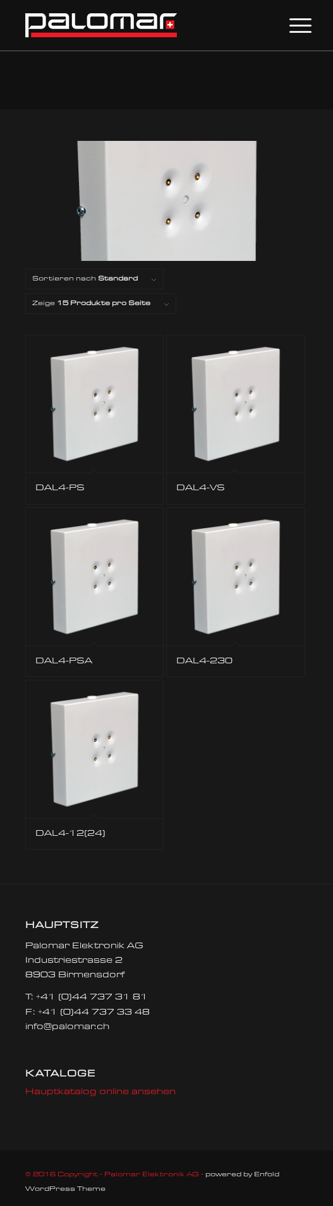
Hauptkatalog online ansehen (100, 1092)
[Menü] (291, 26)
